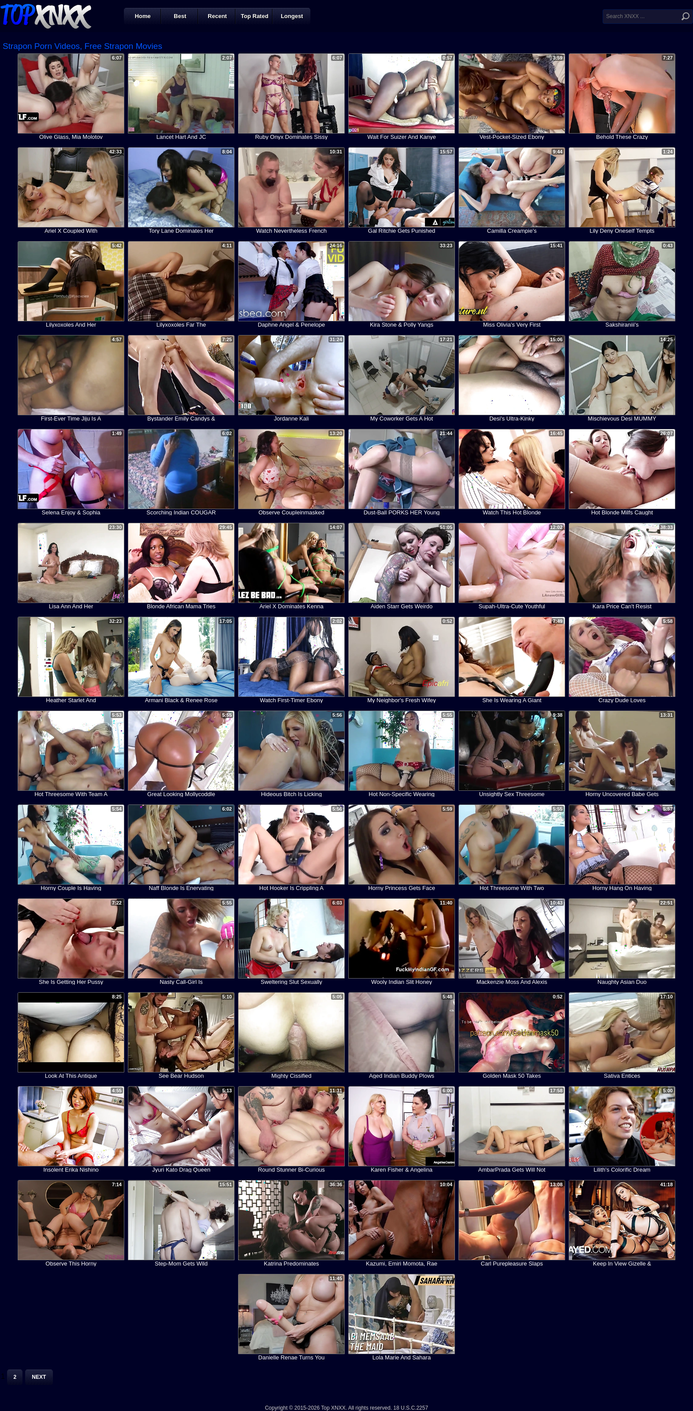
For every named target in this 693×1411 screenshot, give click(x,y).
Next (39, 1377)
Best (180, 16)
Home (143, 16)
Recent (217, 16)
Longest (292, 16)
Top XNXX (46, 15)
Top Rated (254, 16)
